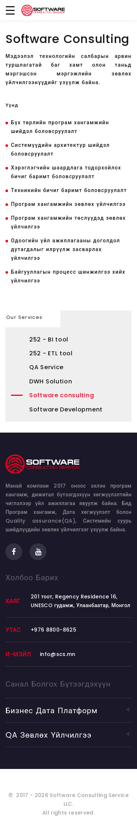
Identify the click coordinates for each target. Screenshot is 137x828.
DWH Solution (50, 381)
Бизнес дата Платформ (68, 710)
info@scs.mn (58, 654)
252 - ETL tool (51, 353)
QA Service (46, 367)
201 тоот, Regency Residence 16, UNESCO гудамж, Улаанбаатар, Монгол (80, 601)
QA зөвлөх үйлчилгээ (68, 735)
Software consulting (61, 395)
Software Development (66, 409)
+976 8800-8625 (53, 629)
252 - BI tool (48, 339)
